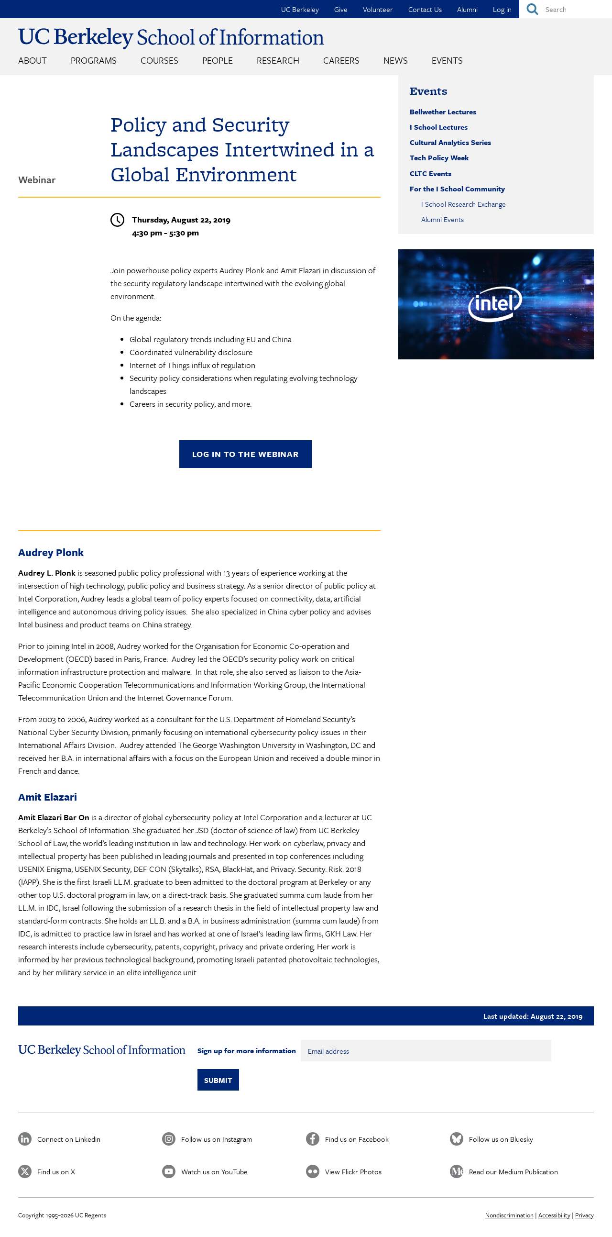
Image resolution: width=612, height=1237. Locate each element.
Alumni (467, 9)
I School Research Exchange (463, 204)
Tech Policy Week (439, 157)
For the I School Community (457, 188)
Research (278, 60)
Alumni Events (442, 219)
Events (447, 60)
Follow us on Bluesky (501, 1139)
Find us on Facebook (357, 1139)
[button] (496, 304)
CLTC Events (430, 173)
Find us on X (56, 1171)
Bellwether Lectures (443, 111)
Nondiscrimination (509, 1215)
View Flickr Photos (353, 1171)
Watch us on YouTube (214, 1171)
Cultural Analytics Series (450, 142)
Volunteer (378, 9)
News (395, 60)
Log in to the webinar (245, 454)
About (32, 60)
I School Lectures (439, 127)
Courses (159, 60)
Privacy (584, 1215)
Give (341, 9)
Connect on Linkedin (68, 1139)
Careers (341, 60)
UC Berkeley (300, 9)
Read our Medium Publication (513, 1171)
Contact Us (425, 9)
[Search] (565, 9)
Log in (502, 9)
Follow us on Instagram (216, 1139)
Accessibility (554, 1215)
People (217, 60)
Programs (94, 60)
